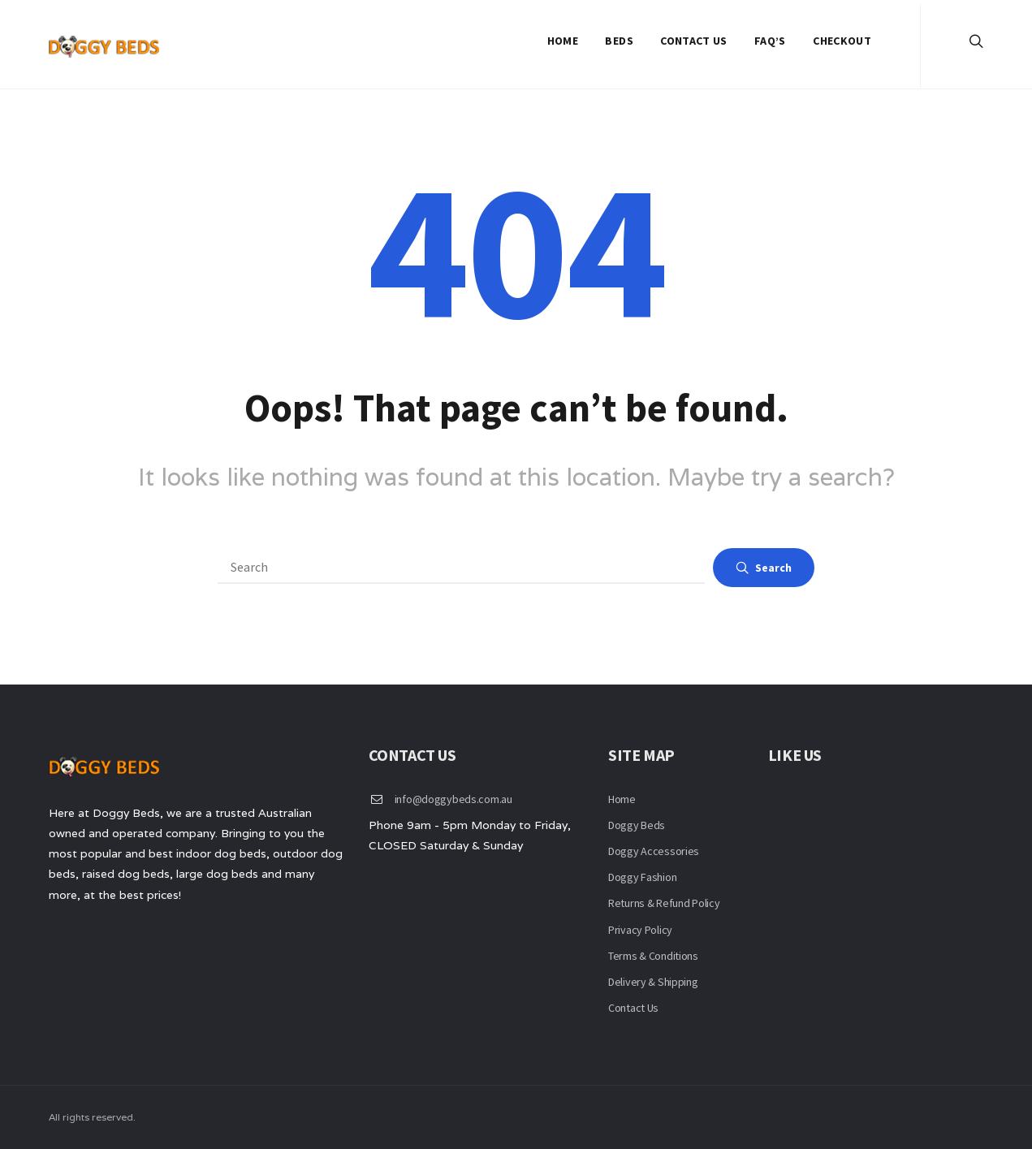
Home (562, 40)
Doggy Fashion (642, 877)
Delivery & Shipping (653, 981)
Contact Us (694, 40)
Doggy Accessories (653, 851)
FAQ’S (770, 40)
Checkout (842, 40)
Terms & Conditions (653, 955)
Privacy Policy (640, 929)
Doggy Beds (636, 825)
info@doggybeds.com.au (453, 799)
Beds (619, 40)
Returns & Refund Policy (664, 903)
